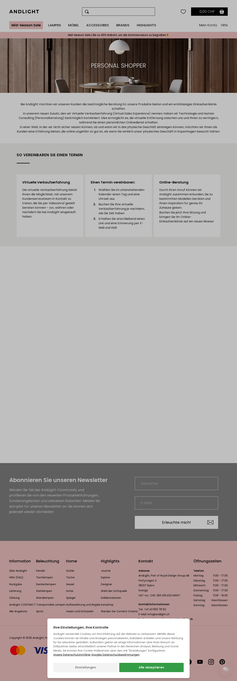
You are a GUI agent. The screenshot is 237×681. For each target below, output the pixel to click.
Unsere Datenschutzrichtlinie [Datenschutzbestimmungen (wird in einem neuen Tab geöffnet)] (72, 655)
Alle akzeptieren (151, 667)
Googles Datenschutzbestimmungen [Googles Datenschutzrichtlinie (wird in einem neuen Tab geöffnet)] (115, 655)
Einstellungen (85, 667)
